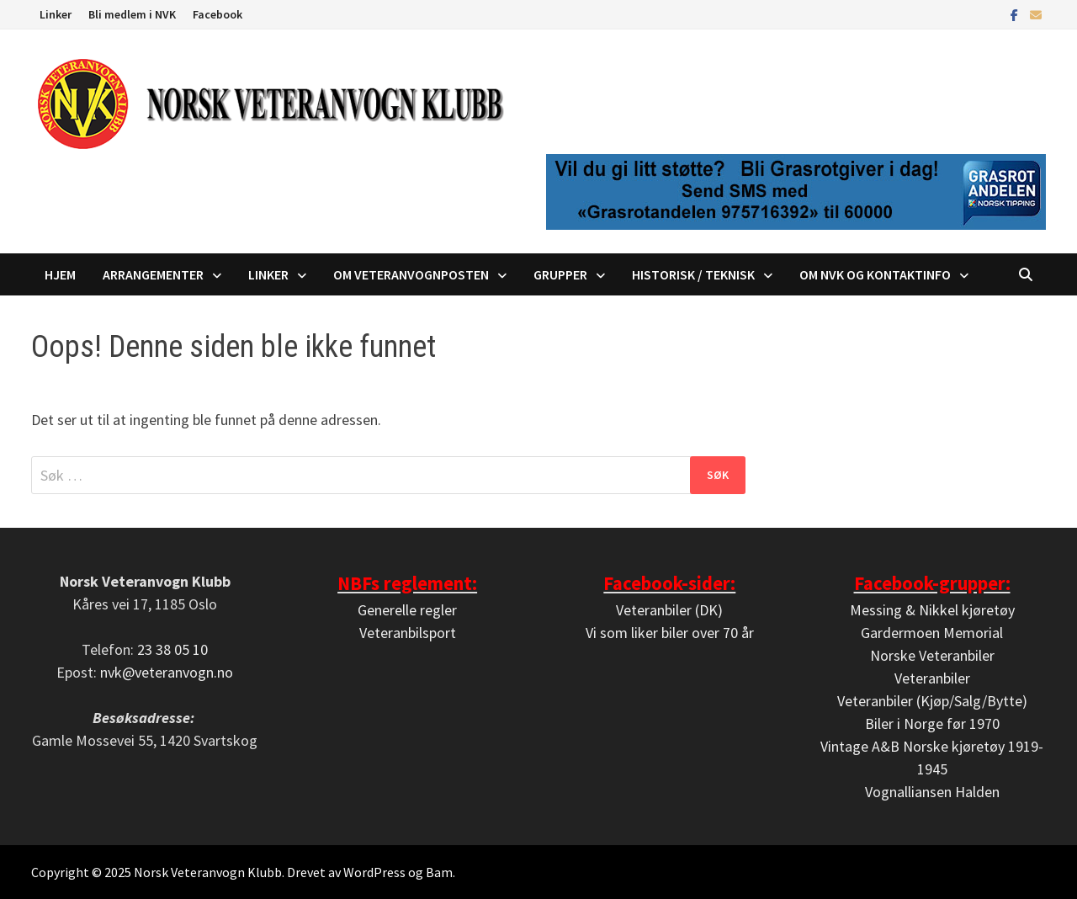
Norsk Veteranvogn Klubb (208, 872)
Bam (439, 872)
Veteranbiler (932, 678)
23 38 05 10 (172, 649)
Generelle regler (407, 610)
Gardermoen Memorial (932, 632)
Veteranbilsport (407, 632)
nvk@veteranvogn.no (166, 672)
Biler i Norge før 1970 (932, 723)
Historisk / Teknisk (693, 274)
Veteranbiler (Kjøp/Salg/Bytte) (932, 700)
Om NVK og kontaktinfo (875, 274)
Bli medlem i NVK (132, 14)
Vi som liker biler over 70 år (670, 632)
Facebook (217, 14)
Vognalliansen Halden (932, 791)
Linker (56, 14)
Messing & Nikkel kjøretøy (932, 610)
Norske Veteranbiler (932, 655)
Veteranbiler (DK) (669, 610)
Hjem (60, 274)
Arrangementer (153, 274)
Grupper (560, 274)
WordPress (374, 872)
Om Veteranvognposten (411, 274)
